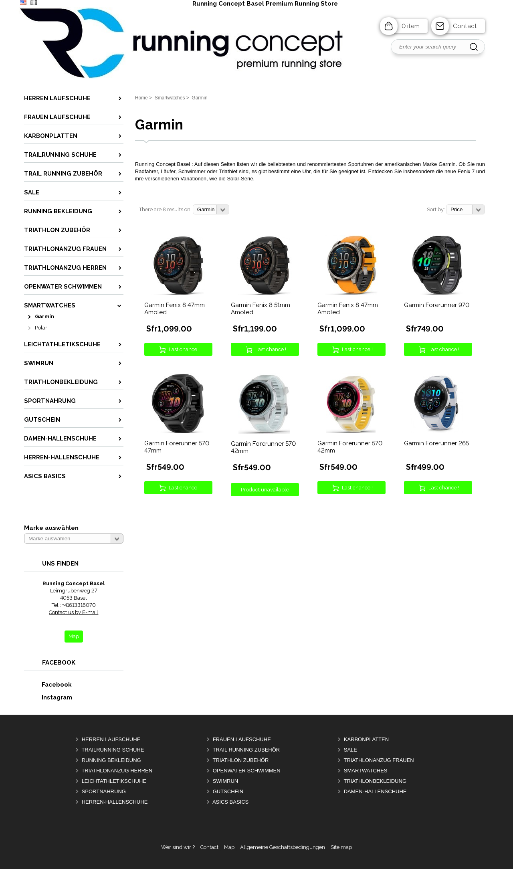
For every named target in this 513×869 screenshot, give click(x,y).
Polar (41, 328)
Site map (341, 847)
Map (229, 847)
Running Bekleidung (111, 760)
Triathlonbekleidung (374, 781)
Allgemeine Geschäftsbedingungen (282, 847)
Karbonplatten (366, 739)
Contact (465, 26)
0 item (411, 26)
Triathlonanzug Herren (116, 771)
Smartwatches (366, 771)
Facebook (48, 684)
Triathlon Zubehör (240, 760)
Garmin (44, 316)
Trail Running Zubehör (246, 750)
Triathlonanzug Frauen (378, 760)
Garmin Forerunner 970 (436, 305)
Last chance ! (184, 349)
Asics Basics (230, 802)
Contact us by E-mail (73, 612)
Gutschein (228, 791)
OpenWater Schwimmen (247, 771)
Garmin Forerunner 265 (436, 443)
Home (141, 98)
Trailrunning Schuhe (112, 750)
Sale (350, 750)
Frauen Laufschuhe (242, 739)
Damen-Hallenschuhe (375, 791)
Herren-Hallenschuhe (115, 802)
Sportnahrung (104, 791)
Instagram (48, 697)
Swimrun (225, 781)
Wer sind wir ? (178, 847)
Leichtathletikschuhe (114, 781)
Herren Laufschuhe (111, 739)
